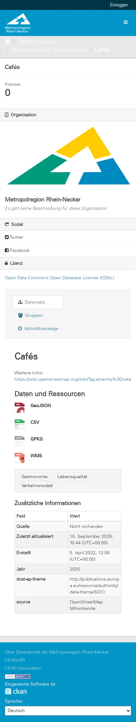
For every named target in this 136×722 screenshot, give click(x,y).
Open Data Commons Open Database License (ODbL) (59, 278)
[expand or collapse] (125, 22)
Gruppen (30, 315)
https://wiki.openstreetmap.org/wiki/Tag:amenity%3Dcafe (72, 379)
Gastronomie (35, 476)
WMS (36, 456)
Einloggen (119, 4)
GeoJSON (41, 405)
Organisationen (37, 41)
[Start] (7, 41)
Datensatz (31, 302)
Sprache (13, 701)
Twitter (14, 237)
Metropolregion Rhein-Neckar (49, 49)
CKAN (16, 691)
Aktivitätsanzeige (38, 328)
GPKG (37, 439)
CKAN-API (15, 660)
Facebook (17, 250)
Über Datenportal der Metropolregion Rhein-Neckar (57, 652)
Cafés (102, 49)
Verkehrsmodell (37, 485)
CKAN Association (23, 668)
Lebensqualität (72, 476)
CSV (35, 422)
